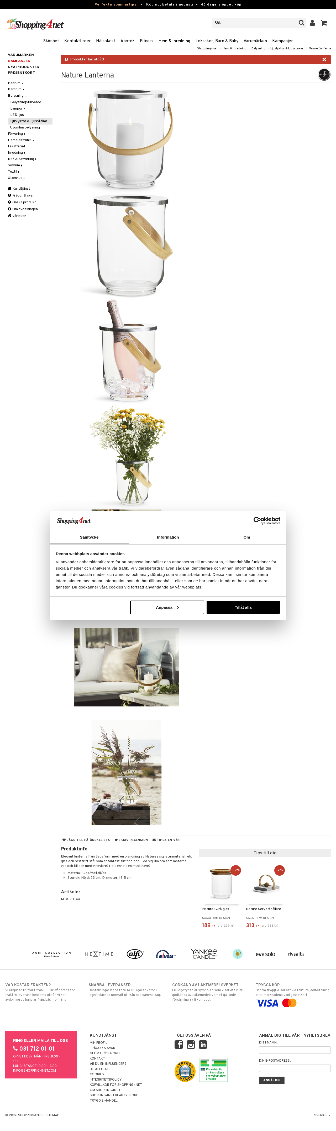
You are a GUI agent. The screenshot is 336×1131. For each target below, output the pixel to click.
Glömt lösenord (105, 1053)
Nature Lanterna (319, 49)
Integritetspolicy (106, 1080)
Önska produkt (22, 202)
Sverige (322, 1115)
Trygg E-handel (104, 1101)
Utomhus (17, 178)
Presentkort (21, 73)
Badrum (16, 83)
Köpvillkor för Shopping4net (116, 1085)
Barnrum (16, 89)
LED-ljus (17, 115)
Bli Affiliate (100, 1069)
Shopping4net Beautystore (114, 1095)
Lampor (18, 108)
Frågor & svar (21, 195)
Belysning (258, 49)
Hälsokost (105, 41)
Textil (14, 171)
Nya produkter (23, 67)
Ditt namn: (268, 1043)
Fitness (146, 41)
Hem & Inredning (174, 41)
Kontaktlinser (77, 41)
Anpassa (167, 607)
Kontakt (97, 1059)
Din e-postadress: (275, 1061)
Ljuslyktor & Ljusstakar (286, 49)
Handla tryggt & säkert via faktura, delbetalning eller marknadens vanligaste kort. (293, 994)
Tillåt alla (243, 607)
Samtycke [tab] (89, 537)
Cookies (97, 1074)
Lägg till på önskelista (86, 840)
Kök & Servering (23, 159)
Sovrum (15, 165)
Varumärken (255, 41)
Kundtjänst (19, 189)
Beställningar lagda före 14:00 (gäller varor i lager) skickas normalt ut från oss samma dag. (126, 990)
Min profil (98, 1043)
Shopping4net (207, 49)
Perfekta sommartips (115, 4)
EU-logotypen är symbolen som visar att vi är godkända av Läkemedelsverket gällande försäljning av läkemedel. (209, 992)
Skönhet (51, 41)
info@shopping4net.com (34, 1071)
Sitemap (52, 1115)
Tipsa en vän (166, 840)
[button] (324, 23)
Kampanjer (282, 41)
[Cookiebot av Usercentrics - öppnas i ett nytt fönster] (257, 521)
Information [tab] (168, 537)
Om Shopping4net (105, 1090)
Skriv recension (131, 840)
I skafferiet (16, 146)
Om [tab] (246, 537)
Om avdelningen (23, 209)
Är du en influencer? (108, 1064)
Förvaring (17, 134)
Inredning (17, 153)
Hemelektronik (21, 140)
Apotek (127, 41)
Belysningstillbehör (25, 102)
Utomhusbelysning (25, 127)
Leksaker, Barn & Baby (217, 41)
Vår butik (17, 216)
